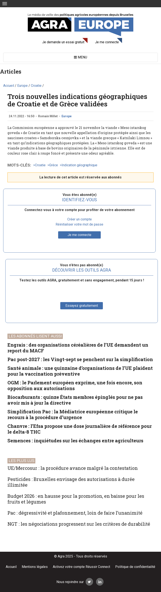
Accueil (11, 567)
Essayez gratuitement (81, 306)
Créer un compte (79, 219)
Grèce (53, 165)
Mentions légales (35, 567)
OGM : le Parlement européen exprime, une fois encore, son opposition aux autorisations (74, 385)
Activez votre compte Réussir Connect (81, 567)
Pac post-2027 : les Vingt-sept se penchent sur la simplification (80, 359)
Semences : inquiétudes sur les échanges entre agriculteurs (75, 440)
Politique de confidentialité (135, 567)
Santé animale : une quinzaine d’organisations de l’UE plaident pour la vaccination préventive (80, 371)
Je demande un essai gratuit (63, 42)
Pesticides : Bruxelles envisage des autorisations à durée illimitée (71, 482)
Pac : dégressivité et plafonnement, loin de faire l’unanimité (74, 513)
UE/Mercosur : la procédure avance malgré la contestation (72, 468)
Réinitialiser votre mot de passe (79, 224)
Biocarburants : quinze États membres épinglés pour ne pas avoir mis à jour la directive (75, 400)
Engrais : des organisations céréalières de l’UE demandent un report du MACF (77, 348)
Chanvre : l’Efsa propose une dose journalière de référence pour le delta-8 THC (79, 429)
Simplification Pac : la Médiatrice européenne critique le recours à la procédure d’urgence (72, 414)
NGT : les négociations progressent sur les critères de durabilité (78, 524)
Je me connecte (107, 42)
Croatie (40, 165)
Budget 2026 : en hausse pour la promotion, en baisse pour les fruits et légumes (75, 499)
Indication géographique (79, 165)
